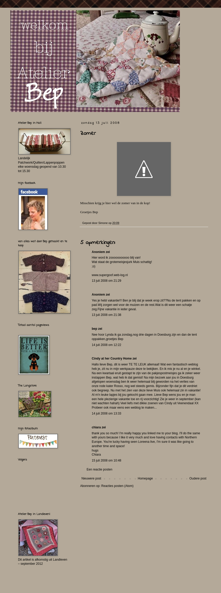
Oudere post (197, 478)
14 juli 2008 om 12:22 (106, 345)
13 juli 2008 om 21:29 (106, 281)
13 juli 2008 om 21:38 (106, 315)
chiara (96, 427)
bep (94, 329)
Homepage (145, 478)
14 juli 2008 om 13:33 (106, 413)
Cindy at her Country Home (112, 358)
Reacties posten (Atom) (117, 486)
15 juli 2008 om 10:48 (106, 460)
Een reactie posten (99, 469)
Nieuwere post (91, 478)
